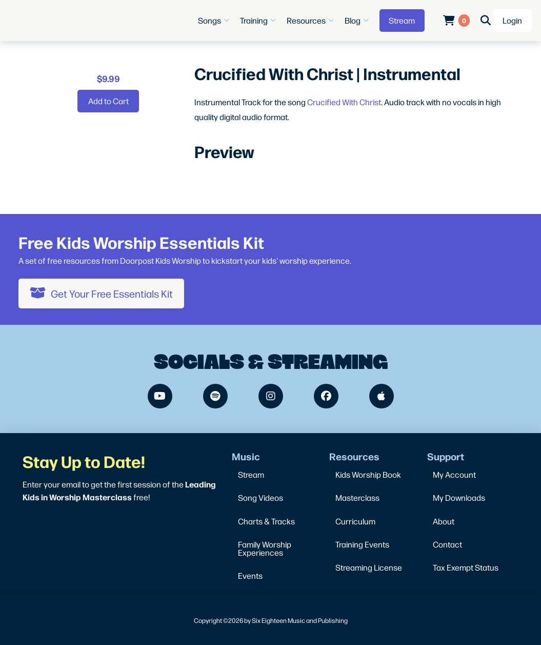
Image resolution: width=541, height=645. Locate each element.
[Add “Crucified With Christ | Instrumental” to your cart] (108, 101)
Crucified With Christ (344, 101)
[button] (215, 20)
